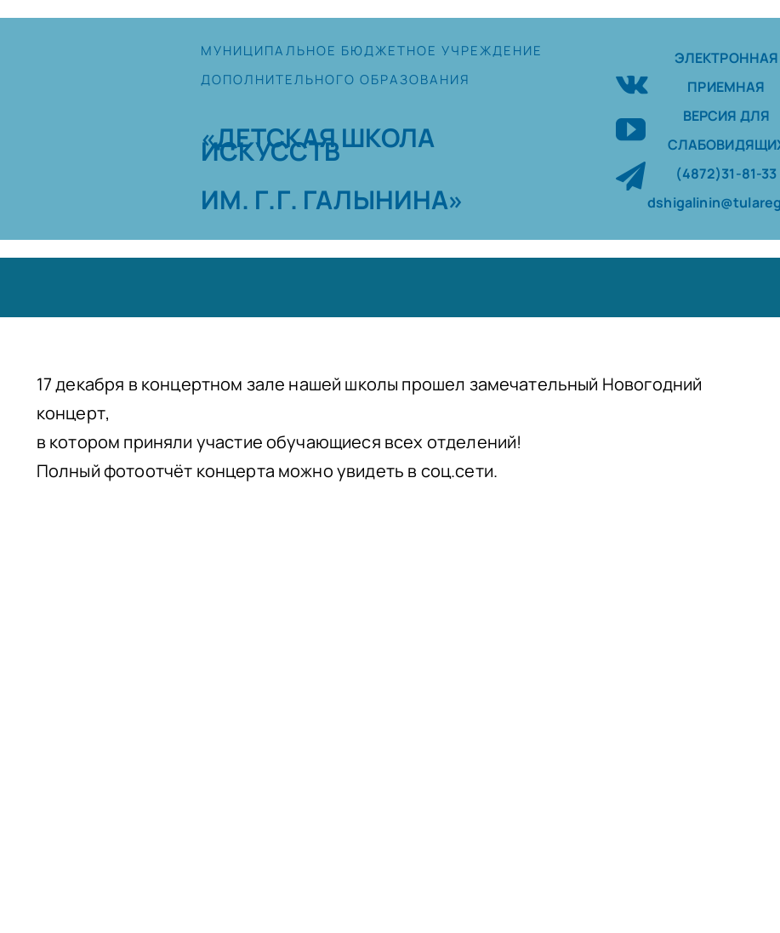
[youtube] (631, 129)
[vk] (632, 82)
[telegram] (631, 176)
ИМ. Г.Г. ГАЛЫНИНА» (332, 199)
